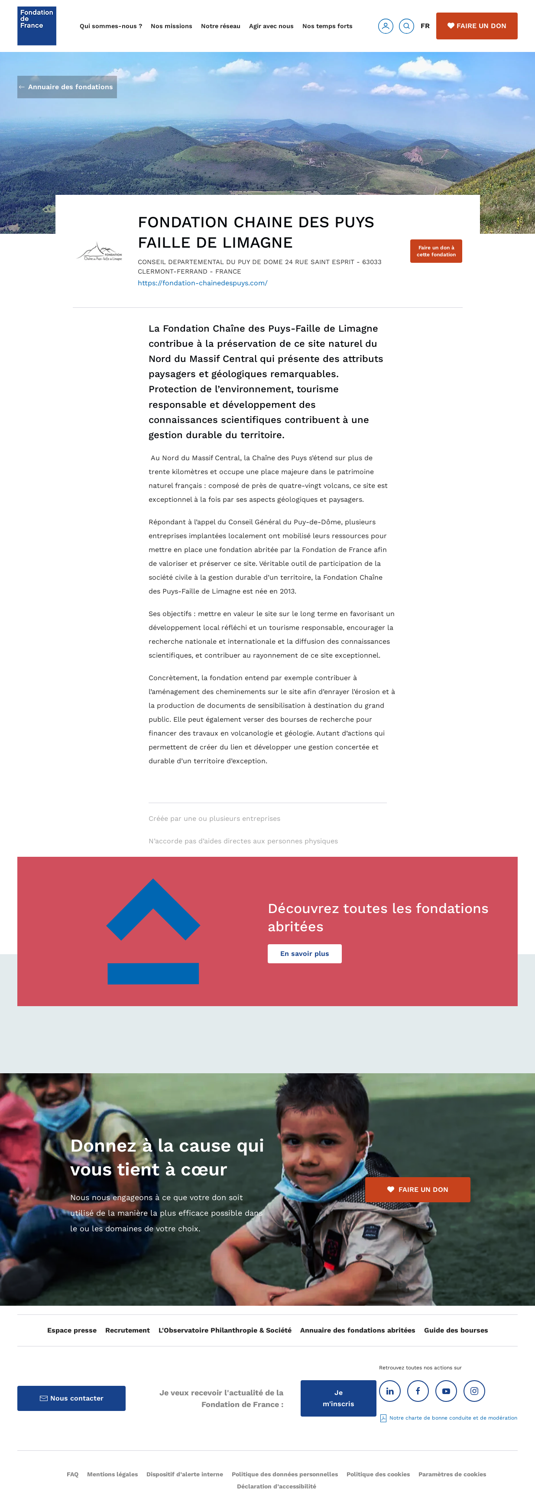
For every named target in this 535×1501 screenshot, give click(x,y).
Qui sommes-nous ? (111, 26)
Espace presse (72, 1330)
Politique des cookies (378, 1474)
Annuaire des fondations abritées (357, 1330)
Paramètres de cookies (452, 1474)
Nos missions (171, 26)
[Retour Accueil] (36, 26)
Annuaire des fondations (65, 87)
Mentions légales (112, 1474)
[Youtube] (446, 1391)
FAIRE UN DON (417, 1189)
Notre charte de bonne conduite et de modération (448, 1418)
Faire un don (476, 26)
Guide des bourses (456, 1330)
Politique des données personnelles (285, 1474)
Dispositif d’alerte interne (184, 1474)
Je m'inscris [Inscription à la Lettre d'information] (338, 1398)
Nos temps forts (327, 26)
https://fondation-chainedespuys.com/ (203, 283)
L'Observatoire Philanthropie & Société (225, 1330)
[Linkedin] (390, 1391)
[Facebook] (418, 1391)
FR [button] (425, 26)
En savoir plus (304, 953)
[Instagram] (474, 1391)
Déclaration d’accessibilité (276, 1486)
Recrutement (127, 1330)
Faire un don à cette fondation (436, 251)
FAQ (72, 1474)
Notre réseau (220, 26)
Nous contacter (71, 1398)
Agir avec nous (271, 26)
